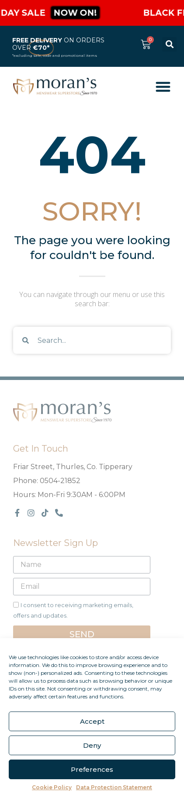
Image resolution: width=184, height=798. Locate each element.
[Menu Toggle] (163, 86)
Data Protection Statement (114, 787)
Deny (92, 745)
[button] (169, 44)
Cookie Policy (52, 787)
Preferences (92, 769)
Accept (92, 721)
